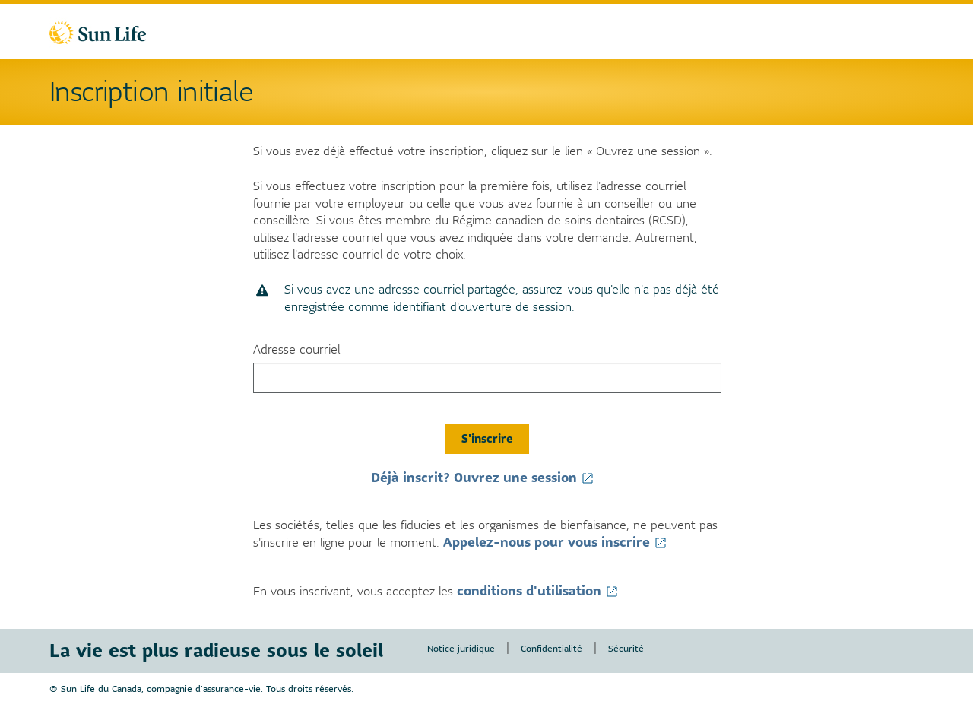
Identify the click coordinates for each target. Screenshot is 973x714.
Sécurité (626, 648)
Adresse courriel (296, 349)
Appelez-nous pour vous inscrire (559, 542)
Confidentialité (551, 648)
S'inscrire (487, 438)
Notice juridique (461, 648)
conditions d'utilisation (542, 591)
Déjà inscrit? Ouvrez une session (487, 477)
